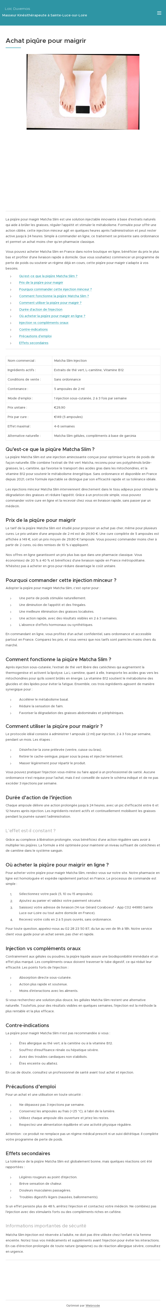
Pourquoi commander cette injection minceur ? (55, 289)
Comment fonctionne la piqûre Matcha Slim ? (54, 296)
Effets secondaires (33, 343)
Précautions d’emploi (35, 336)
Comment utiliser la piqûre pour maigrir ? (50, 303)
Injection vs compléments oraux (43, 323)
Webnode (93, 1305)
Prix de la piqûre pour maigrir (41, 283)
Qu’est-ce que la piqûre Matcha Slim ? (48, 276)
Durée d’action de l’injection (40, 309)
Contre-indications (33, 329)
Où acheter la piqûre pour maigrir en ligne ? (52, 316)
